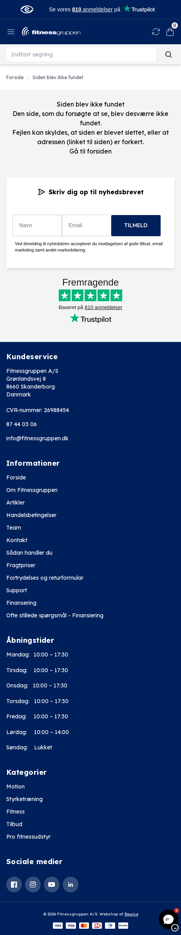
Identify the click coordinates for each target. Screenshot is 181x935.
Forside (16, 477)
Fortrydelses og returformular (44, 577)
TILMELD (136, 225)
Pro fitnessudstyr (28, 836)
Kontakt (16, 540)
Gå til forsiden (90, 151)
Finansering (21, 602)
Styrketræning (24, 799)
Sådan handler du (29, 552)
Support (16, 590)
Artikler (15, 502)
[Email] (86, 225)
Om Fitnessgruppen (32, 490)
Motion (15, 786)
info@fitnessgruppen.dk (37, 438)
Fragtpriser (20, 565)
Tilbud (14, 824)
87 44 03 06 (21, 424)
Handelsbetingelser (31, 515)
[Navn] (37, 225)
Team (13, 527)
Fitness (15, 811)
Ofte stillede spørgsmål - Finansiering (54, 615)
